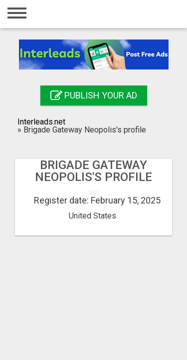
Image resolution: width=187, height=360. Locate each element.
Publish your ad (93, 95)
